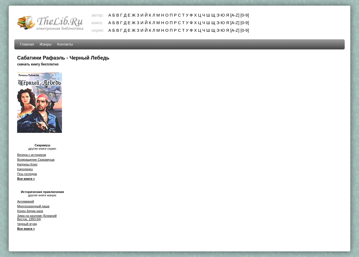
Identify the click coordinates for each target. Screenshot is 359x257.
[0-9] (245, 15)
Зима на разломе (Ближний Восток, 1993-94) (37, 217)
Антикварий (25, 201)
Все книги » (26, 178)
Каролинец (25, 169)
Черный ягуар (27, 224)
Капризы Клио (27, 164)
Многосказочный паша (33, 206)
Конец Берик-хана (30, 211)
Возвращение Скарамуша (35, 159)
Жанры (46, 44)
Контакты (65, 44)
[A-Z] (235, 15)
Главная (27, 44)
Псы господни (27, 174)
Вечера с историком (31, 154)
